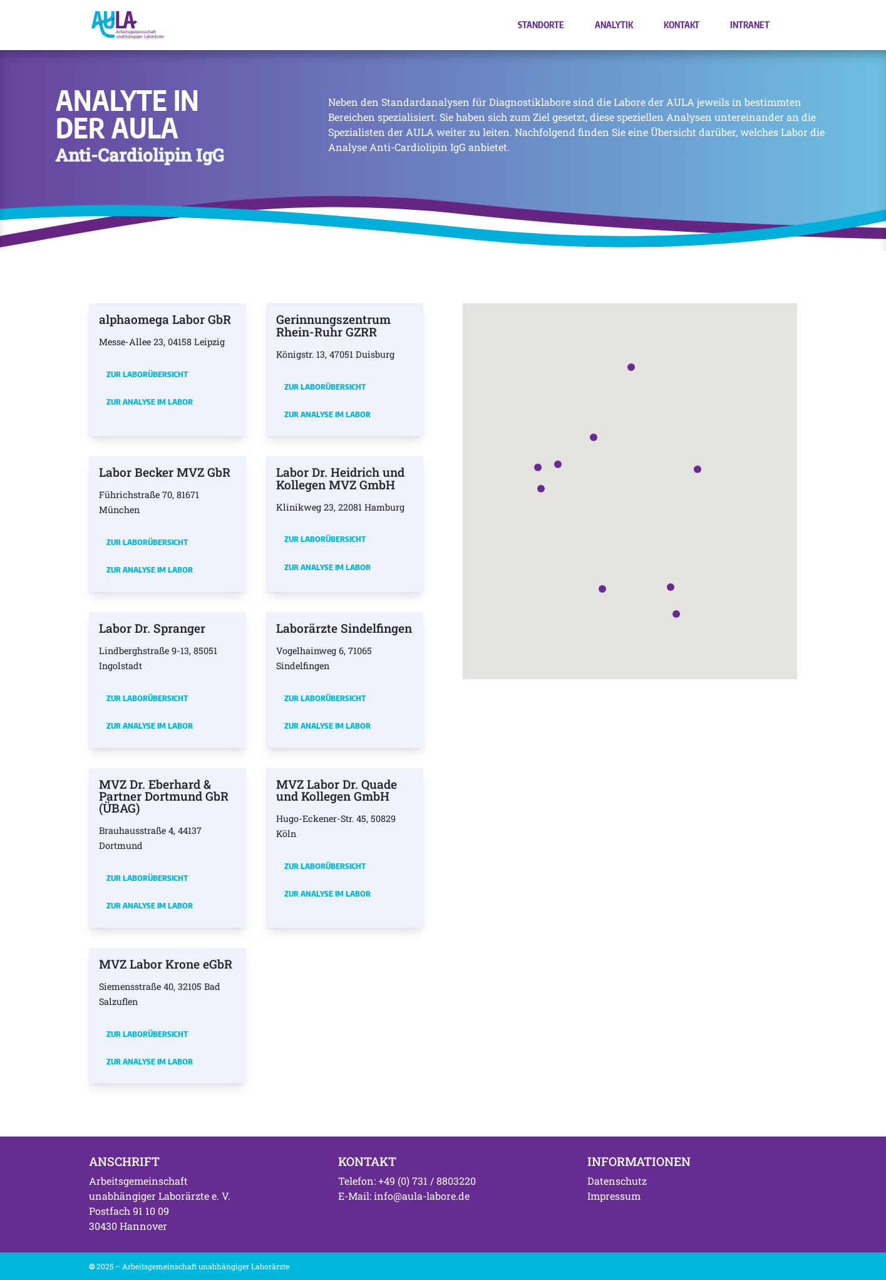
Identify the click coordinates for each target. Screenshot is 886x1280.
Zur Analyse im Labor (149, 402)
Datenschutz (617, 1180)
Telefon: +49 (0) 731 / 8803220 (407, 1180)
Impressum (614, 1195)
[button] (558, 464)
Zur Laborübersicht (147, 374)
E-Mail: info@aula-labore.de (404, 1195)
